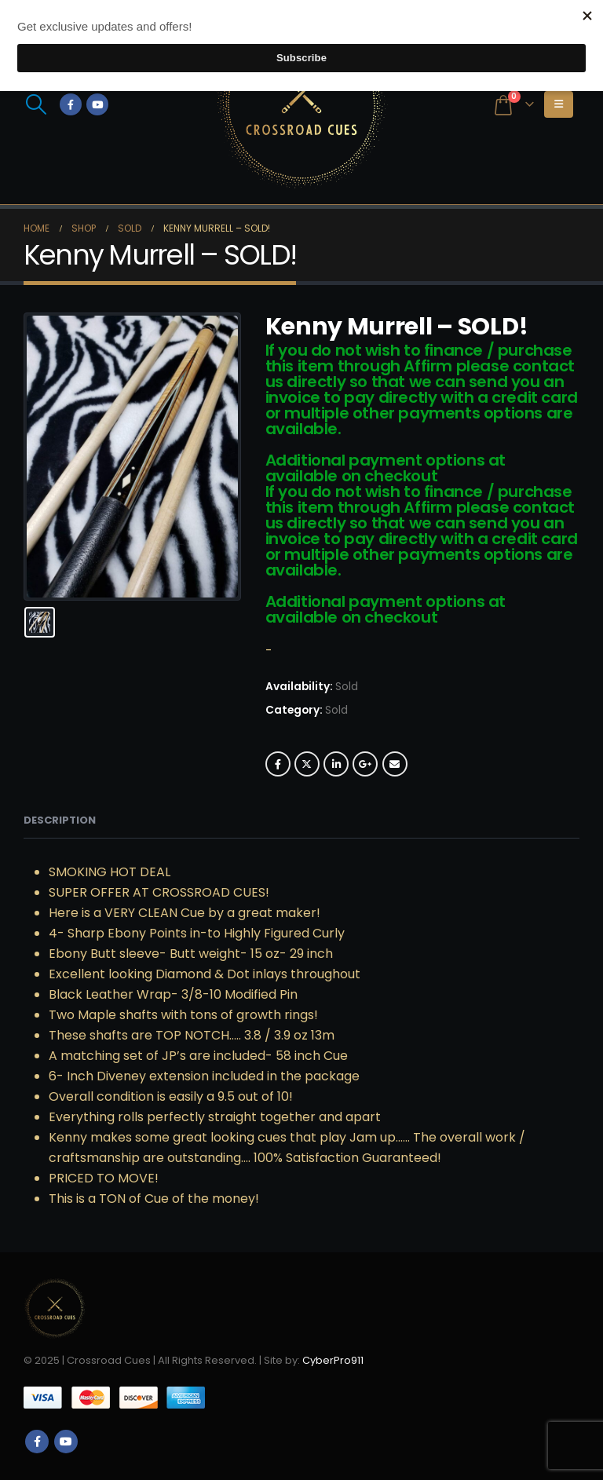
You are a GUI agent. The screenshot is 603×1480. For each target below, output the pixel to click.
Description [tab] (60, 820)
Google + (365, 764)
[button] (36, 104)
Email (394, 764)
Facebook (278, 764)
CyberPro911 (333, 1360)
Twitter (307, 764)
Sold (336, 710)
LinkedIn (336, 764)
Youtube (66, 1441)
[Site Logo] (301, 104)
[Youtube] (97, 104)
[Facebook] (71, 104)
